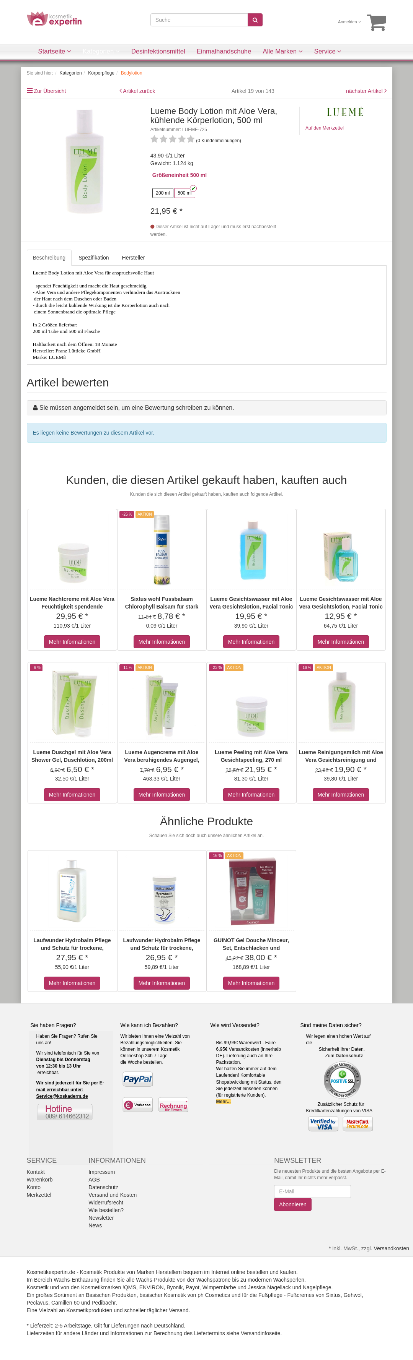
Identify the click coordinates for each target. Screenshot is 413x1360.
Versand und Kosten (112, 1195)
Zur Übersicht (50, 91)
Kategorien (101, 51)
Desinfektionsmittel (158, 51)
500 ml (184, 193)
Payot (192, 1287)
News (95, 1225)
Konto (34, 1187)
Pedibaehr (103, 1303)
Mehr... (223, 1101)
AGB (94, 1180)
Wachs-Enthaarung (76, 1280)
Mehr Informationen (72, 642)
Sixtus (333, 1295)
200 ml (163, 193)
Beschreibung (49, 258)
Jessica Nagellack (269, 1287)
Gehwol (352, 1295)
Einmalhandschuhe (224, 51)
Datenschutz (349, 1055)
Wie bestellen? (106, 1210)
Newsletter (101, 1218)
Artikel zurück (139, 91)
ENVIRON (151, 1287)
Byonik (175, 1287)
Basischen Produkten (111, 1295)
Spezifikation (93, 258)
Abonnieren (293, 1204)
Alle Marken (283, 51)
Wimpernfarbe (219, 1287)
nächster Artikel (365, 91)
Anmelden (349, 21)
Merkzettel (39, 1195)
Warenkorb (40, 1180)
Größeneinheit (170, 175)
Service (328, 51)
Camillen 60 (65, 1303)
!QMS (129, 1287)
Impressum (101, 1172)
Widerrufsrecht (105, 1202)
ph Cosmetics (214, 1295)
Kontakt (36, 1172)
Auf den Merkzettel (324, 128)
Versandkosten (391, 1248)
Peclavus (38, 1303)
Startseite (55, 51)
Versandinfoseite (261, 1333)
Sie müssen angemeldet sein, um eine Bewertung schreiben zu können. (136, 407)
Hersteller (133, 258)
